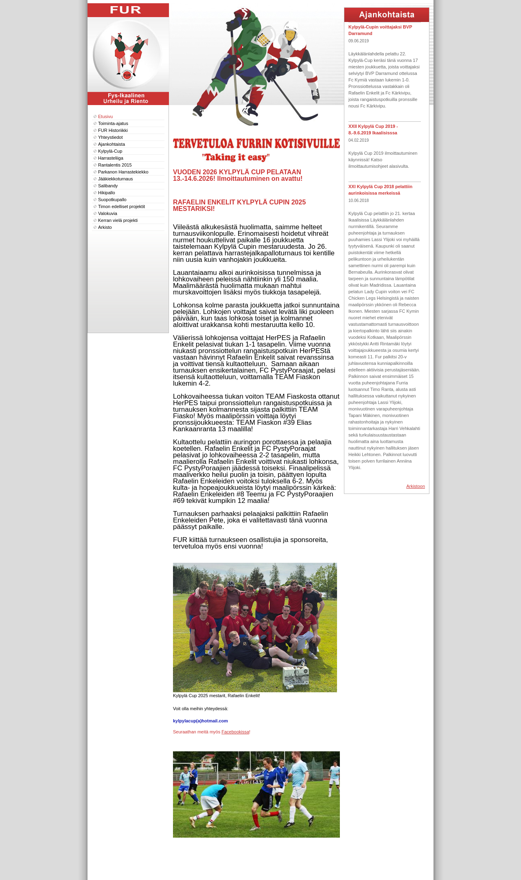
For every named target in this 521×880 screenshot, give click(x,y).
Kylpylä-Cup (110, 151)
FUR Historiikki (113, 130)
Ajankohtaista (111, 144)
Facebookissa (235, 731)
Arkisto (105, 227)
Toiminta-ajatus (113, 123)
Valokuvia (107, 213)
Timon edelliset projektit (121, 206)
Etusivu (105, 116)
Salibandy (108, 185)
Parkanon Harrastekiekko (123, 171)
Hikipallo (106, 192)
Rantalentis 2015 (115, 164)
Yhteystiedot (110, 137)
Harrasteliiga (110, 158)
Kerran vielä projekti (118, 220)
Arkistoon (415, 486)
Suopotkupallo (112, 199)
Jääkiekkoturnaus (115, 178)
